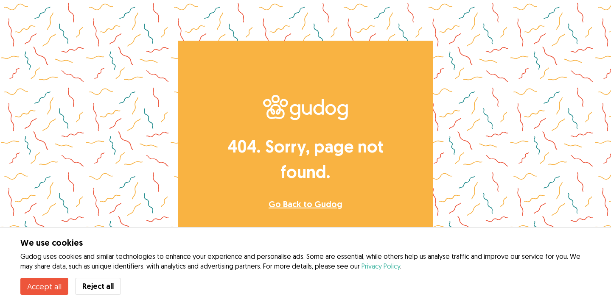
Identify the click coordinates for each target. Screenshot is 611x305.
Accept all (44, 286)
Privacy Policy (381, 266)
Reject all (98, 286)
